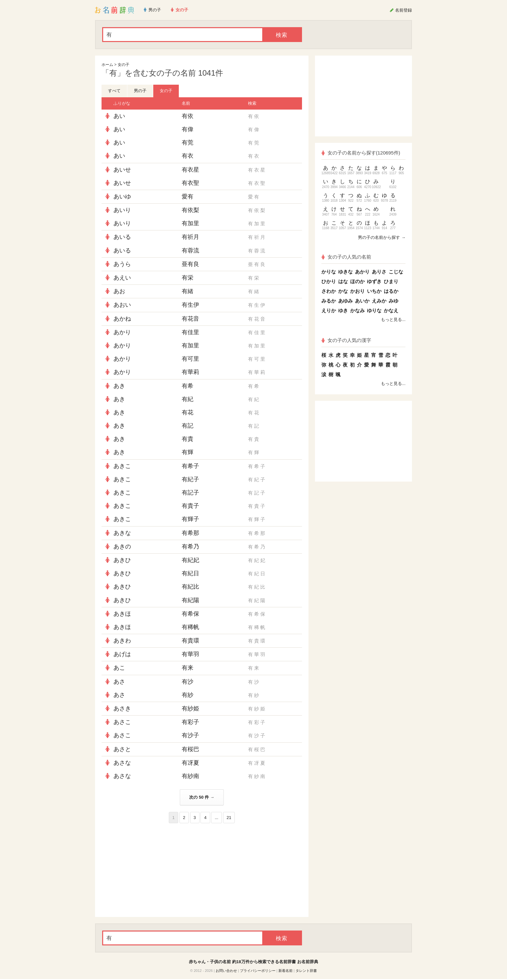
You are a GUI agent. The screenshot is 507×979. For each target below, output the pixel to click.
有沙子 (190, 735)
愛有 (187, 196)
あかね (122, 318)
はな (343, 281)
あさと (122, 749)
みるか (328, 300)
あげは (122, 654)
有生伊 (190, 305)
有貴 (187, 439)
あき (119, 386)
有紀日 (190, 573)
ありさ (379, 271)
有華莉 (190, 372)
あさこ (122, 722)
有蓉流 (190, 250)
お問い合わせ (226, 971)
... (216, 817)
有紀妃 (190, 560)
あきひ (122, 560)
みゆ (393, 300)
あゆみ (345, 300)
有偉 (187, 129)
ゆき (343, 310)
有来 (187, 668)
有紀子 (190, 479)
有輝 (187, 452)
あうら (122, 264)
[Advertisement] (150, 870)
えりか (328, 310)
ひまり (391, 281)
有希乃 (190, 546)
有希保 (190, 614)
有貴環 (190, 640)
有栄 (187, 277)
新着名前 (285, 971)
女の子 (123, 64)
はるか (391, 291)
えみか (379, 300)
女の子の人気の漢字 (346, 340)
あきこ (122, 466)
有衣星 (190, 169)
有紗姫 (190, 708)
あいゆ (122, 196)
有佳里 (190, 332)
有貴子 (190, 506)
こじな (396, 271)
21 (229, 817)
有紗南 (190, 776)
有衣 (187, 156)
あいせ (122, 169)
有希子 (190, 466)
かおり (357, 291)
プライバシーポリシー (257, 971)
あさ (119, 681)
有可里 (190, 359)
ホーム (107, 64)
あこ (119, 668)
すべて (114, 90)
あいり (122, 210)
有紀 (187, 399)
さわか (328, 291)
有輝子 (190, 519)
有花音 (190, 318)
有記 (187, 425)
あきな (122, 533)
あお (119, 291)
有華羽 (190, 654)
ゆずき (374, 281)
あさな (122, 763)
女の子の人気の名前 (346, 257)
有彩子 (190, 722)
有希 (187, 386)
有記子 (190, 492)
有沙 (187, 681)
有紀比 (190, 586)
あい (119, 116)
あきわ (122, 640)
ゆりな (374, 310)
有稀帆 (190, 627)
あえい (122, 277)
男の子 (140, 90)
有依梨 (190, 210)
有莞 (187, 142)
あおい (122, 305)
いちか (374, 291)
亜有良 (190, 264)
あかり (122, 332)
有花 (187, 412)
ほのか (357, 281)
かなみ (357, 310)
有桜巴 (190, 749)
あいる (122, 237)
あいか (362, 300)
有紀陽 (190, 600)
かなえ (391, 310)
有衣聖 (190, 183)
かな (343, 291)
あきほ (122, 614)
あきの (122, 546)
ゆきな (345, 271)
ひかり (328, 281)
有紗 (187, 695)
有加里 (190, 223)
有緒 (187, 291)
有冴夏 (190, 763)
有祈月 (190, 237)
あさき (122, 708)
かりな (328, 271)
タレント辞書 (306, 971)
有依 (187, 116)
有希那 (190, 533)
